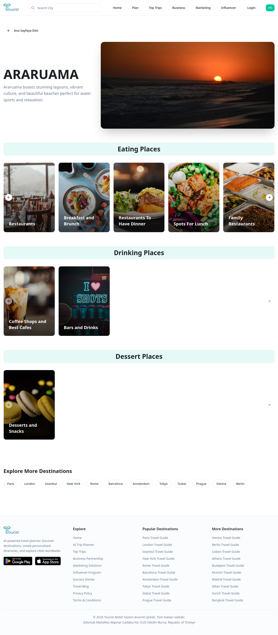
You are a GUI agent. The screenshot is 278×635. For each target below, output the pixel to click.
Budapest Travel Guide (228, 565)
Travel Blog (81, 586)
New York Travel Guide (158, 558)
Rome (94, 484)
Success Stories (84, 579)
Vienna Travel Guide (226, 538)
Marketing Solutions (87, 565)
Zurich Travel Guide (226, 593)
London (29, 484)
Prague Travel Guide (156, 600)
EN (270, 8)
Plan (135, 8)
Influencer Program (87, 572)
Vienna (221, 484)
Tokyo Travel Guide (155, 586)
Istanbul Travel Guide (157, 552)
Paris (10, 484)
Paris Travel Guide (155, 538)
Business (178, 8)
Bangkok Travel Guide (227, 600)
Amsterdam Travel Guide (160, 579)
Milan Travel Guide (225, 586)
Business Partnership (88, 558)
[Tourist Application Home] (11, 7)
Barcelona (116, 484)
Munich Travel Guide (226, 572)
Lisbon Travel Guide (226, 552)
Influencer (228, 8)
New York (73, 484)
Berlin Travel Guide (225, 545)
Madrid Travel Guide (226, 579)
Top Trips (155, 8)
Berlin (240, 484)
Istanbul (51, 484)
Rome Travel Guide (155, 565)
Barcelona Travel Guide (158, 572)
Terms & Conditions (87, 600)
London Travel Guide (157, 545)
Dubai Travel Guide (155, 593)
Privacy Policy (82, 593)
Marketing (203, 8)
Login (251, 8)
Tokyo (163, 484)
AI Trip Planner (83, 545)
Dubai (182, 484)
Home (117, 8)
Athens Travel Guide (226, 558)
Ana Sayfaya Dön (22, 30)
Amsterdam (141, 484)
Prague (201, 484)
